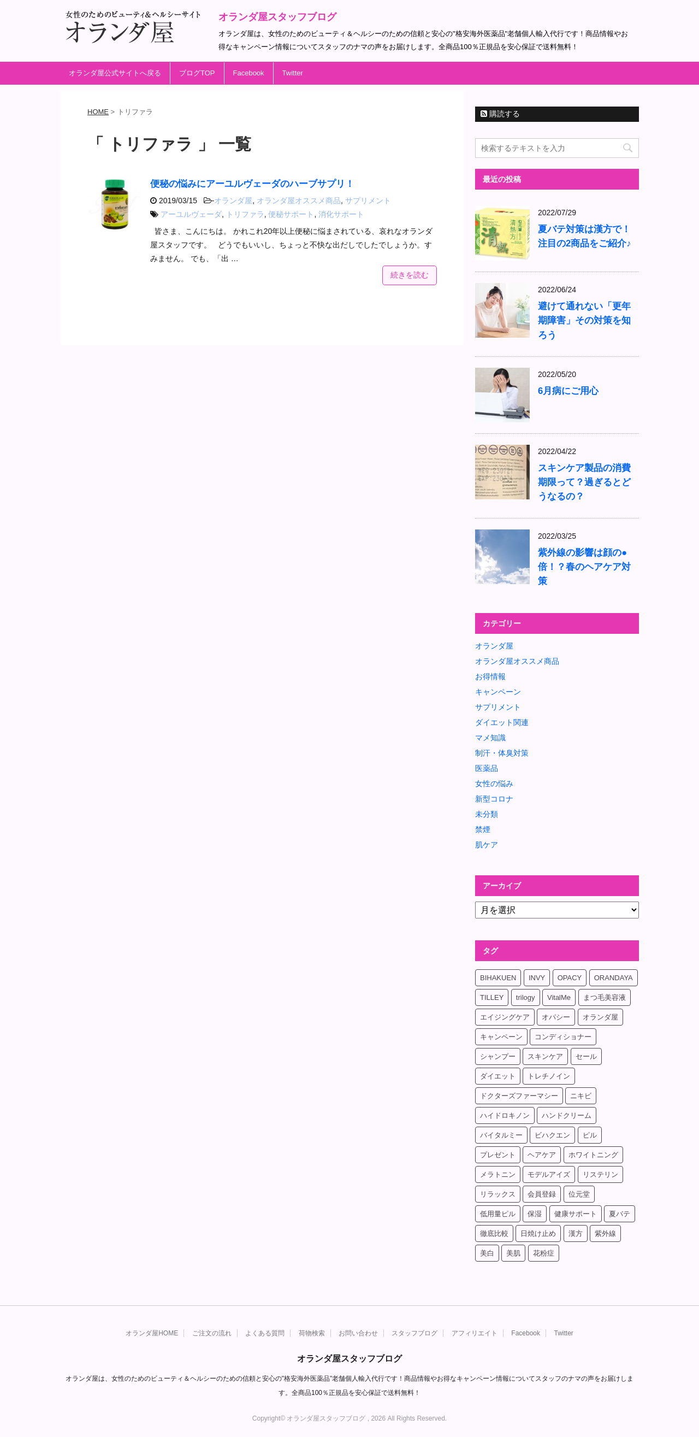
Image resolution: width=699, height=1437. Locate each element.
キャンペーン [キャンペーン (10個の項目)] (501, 1037)
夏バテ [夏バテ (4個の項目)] (619, 1214)
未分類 (486, 814)
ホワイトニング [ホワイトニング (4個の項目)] (593, 1155)
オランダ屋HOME (152, 1333)
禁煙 (482, 829)
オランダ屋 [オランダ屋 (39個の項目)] (600, 1017)
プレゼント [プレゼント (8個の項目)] (498, 1155)
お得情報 (490, 676)
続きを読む (409, 274)
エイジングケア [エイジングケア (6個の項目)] (505, 1017)
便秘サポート (291, 214)
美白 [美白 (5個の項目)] (487, 1253)
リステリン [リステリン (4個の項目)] (600, 1174)
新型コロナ (494, 798)
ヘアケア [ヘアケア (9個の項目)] (542, 1155)
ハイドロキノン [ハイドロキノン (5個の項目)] (505, 1115)
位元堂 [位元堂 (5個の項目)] (579, 1194)
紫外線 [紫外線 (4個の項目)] (605, 1233)
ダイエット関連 (502, 722)
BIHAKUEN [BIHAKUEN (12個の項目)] (498, 978)
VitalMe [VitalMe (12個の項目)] (559, 997)
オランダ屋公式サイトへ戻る (115, 73)
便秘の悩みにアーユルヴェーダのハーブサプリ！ (252, 184)
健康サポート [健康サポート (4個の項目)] (575, 1214)
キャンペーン (498, 691)
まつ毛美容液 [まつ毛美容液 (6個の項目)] (604, 997)
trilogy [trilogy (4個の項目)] (525, 997)
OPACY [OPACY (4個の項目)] (570, 978)
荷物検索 (312, 1333)
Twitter (292, 73)
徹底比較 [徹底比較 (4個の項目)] (494, 1233)
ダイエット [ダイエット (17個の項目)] (498, 1076)
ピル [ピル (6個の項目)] (590, 1135)
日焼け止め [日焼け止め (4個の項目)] (538, 1233)
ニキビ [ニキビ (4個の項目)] (580, 1096)
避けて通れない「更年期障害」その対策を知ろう (584, 320)
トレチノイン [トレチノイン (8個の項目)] (549, 1076)
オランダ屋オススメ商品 (299, 200)
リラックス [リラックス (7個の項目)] (498, 1194)
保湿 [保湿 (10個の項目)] (535, 1214)
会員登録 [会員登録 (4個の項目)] (542, 1194)
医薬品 (486, 768)
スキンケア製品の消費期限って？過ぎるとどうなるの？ (584, 482)
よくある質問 (265, 1333)
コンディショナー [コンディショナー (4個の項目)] (563, 1037)
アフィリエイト (474, 1333)
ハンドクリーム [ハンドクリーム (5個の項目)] (566, 1115)
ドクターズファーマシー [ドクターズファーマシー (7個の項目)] (519, 1096)
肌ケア (486, 844)
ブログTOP (197, 73)
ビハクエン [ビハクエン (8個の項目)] (552, 1135)
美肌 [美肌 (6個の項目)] (513, 1253)
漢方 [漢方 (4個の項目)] (575, 1233)
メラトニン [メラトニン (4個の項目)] (498, 1174)
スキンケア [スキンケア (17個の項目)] (545, 1056)
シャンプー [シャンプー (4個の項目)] (498, 1056)
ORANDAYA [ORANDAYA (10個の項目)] (613, 978)
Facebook (248, 73)
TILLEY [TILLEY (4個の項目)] (491, 997)
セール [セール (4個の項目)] (586, 1056)
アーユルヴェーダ (191, 214)
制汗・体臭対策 (502, 753)
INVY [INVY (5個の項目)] (537, 978)
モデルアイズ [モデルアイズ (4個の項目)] (549, 1174)
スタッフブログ (414, 1333)
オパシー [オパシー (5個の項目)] (556, 1017)
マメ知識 (490, 737)
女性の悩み (494, 783)
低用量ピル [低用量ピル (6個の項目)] (498, 1214)
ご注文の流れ (212, 1333)
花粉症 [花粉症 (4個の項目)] (543, 1253)
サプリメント (368, 200)
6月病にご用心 (568, 391)
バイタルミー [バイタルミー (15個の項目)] (501, 1135)
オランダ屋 (233, 200)
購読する (500, 113)
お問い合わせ (358, 1333)
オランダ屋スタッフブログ (277, 16)
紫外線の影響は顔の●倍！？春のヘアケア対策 (584, 566)
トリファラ (245, 214)
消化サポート (341, 214)
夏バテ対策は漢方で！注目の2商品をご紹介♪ (584, 236)
